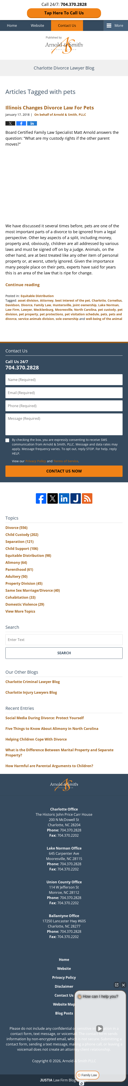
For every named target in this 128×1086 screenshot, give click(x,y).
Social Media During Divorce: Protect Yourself (44, 718)
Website (37, 25)
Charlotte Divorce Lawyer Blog (64, 45)
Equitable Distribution (37, 296)
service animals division (36, 319)
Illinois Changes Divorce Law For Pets (49, 107)
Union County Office (64, 882)
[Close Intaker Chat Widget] (123, 985)
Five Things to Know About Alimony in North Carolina (51, 728)
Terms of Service (65, 461)
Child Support (21, 548)
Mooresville (63, 310)
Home (12, 25)
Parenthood (19, 569)
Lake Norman (108, 305)
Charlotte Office (64, 809)
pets (104, 314)
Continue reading (22, 284)
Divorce (26, 305)
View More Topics (20, 611)
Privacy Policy (35, 461)
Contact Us (67, 25)
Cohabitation (20, 597)
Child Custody (21, 534)
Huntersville (62, 305)
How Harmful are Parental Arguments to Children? (49, 765)
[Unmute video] (100, 1028)
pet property (28, 314)
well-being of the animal (104, 319)
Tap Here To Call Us (64, 13)
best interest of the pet (72, 300)
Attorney (46, 300)
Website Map (64, 1004)
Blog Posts (64, 1013)
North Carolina (85, 310)
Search (64, 653)
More (119, 25)
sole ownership (67, 319)
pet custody (107, 310)
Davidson (12, 305)
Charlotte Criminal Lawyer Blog (32, 681)
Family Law (42, 305)
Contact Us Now (64, 471)
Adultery (16, 576)
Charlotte (99, 300)
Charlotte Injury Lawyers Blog (31, 692)
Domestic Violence (24, 604)
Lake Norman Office (64, 848)
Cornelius (115, 300)
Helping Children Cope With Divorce (36, 739)
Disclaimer (64, 986)
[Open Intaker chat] (81, 1084)
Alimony (16, 562)
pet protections (51, 314)
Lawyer (26, 310)
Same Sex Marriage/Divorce (32, 590)
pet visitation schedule (82, 314)
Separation (19, 541)
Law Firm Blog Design (64, 1080)
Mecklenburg (43, 310)
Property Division (23, 583)
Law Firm (12, 310)
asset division (28, 300)
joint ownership (84, 305)
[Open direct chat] (117, 985)
